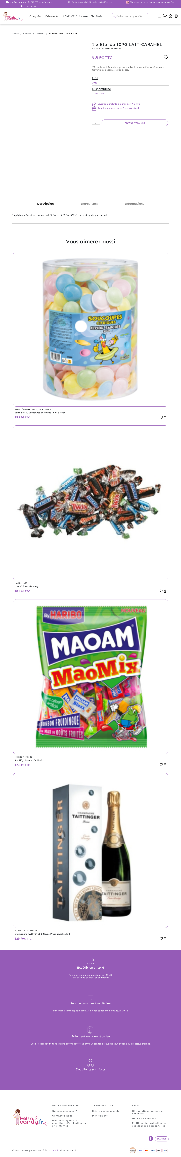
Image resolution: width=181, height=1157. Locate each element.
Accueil (15, 33)
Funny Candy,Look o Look (37, 409)
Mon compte (100, 1115)
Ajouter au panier (135, 123)
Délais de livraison (144, 1118)
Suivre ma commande (106, 1111)
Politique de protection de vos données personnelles (149, 1124)
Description (45, 204)
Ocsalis (56, 1150)
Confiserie (40, 33)
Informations (134, 204)
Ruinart (19, 930)
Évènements (53, 16)
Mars (17, 583)
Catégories (36, 16)
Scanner (161, 1139)
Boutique (27, 33)
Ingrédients (89, 204)
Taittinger (31, 930)
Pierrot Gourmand (112, 48)
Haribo (19, 757)
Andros (96, 48)
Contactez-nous (62, 1115)
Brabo (18, 409)
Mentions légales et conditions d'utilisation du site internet (69, 1123)
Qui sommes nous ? (64, 1111)
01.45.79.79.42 (31, 6)
